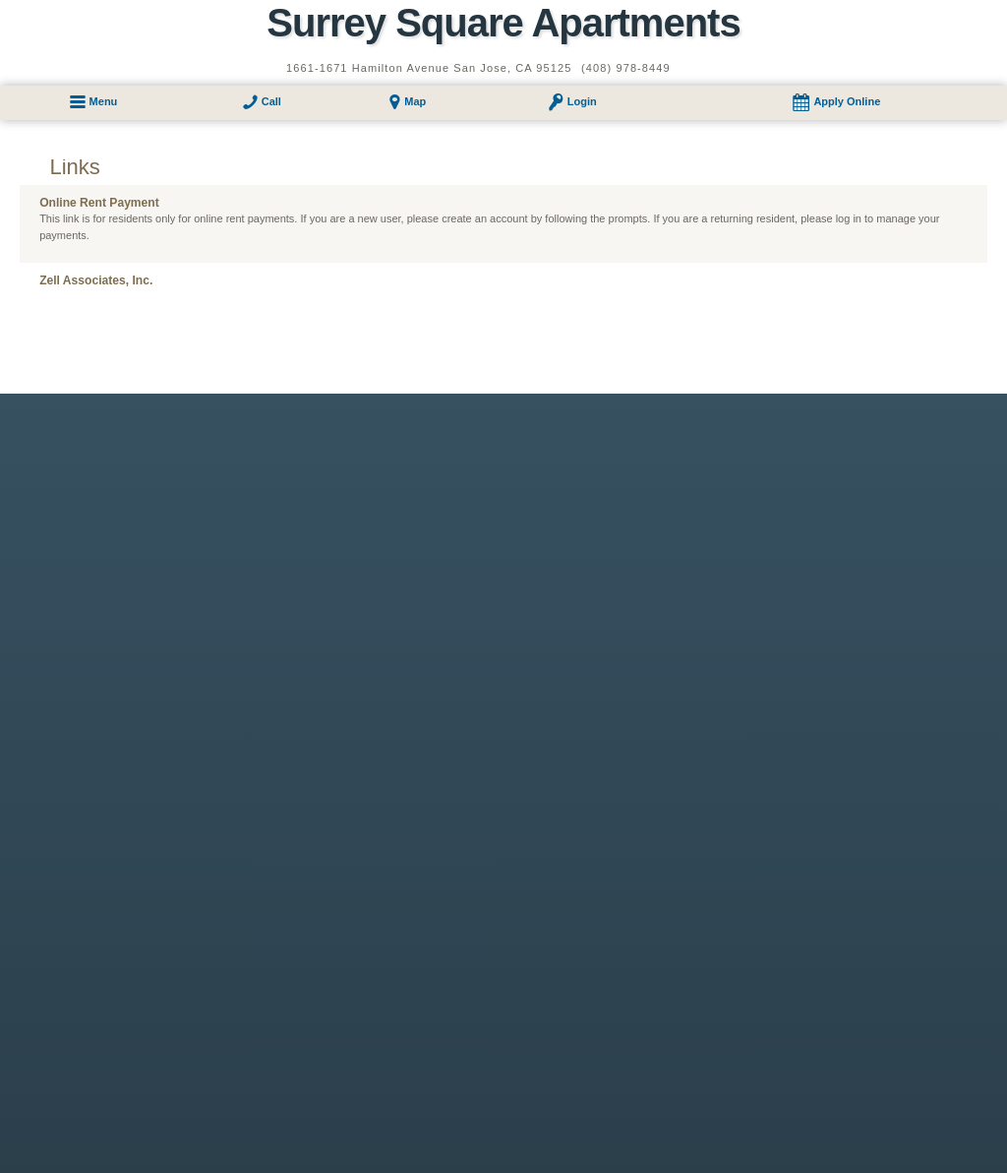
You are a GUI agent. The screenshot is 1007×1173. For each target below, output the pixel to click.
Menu (103, 101)
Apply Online (846, 101)
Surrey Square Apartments (503, 22)
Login (582, 101)
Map (415, 101)
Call (271, 101)
